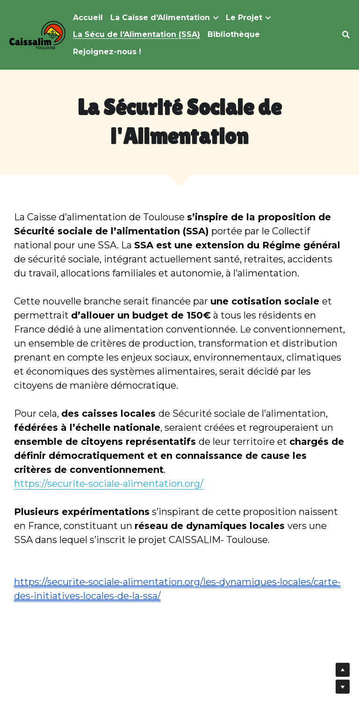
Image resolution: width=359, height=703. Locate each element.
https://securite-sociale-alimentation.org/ (108, 483)
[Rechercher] (346, 35)
